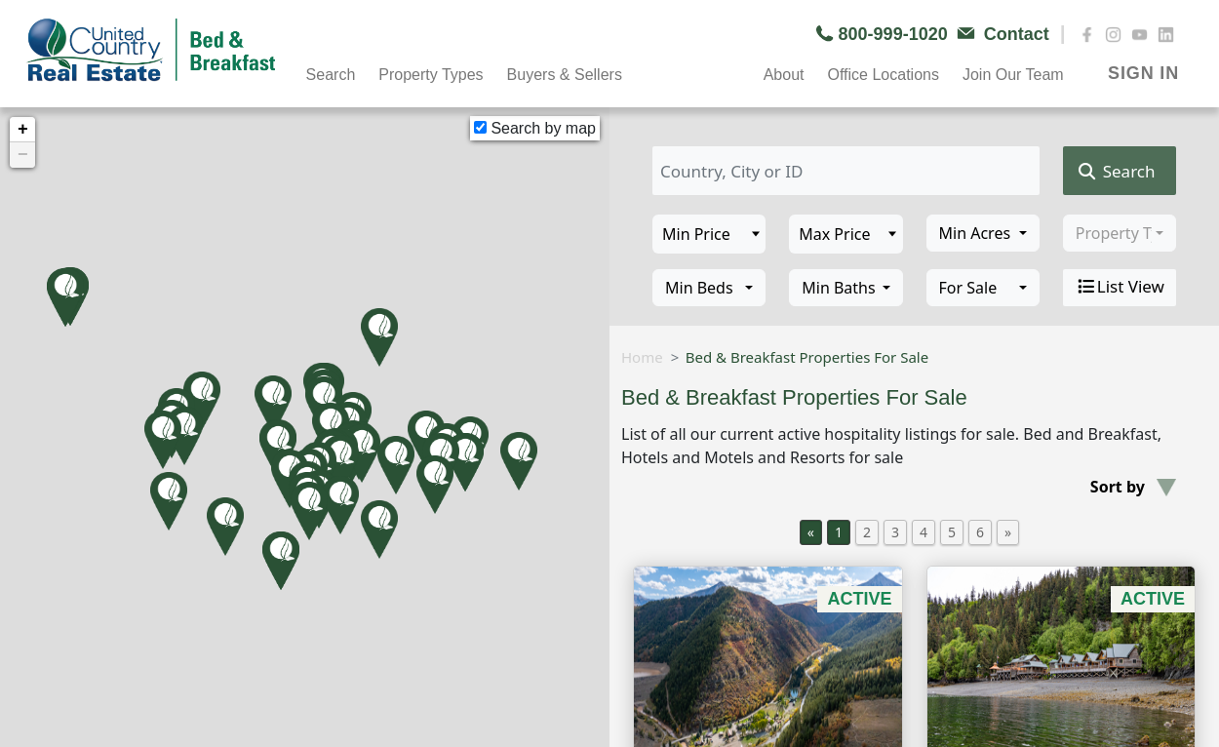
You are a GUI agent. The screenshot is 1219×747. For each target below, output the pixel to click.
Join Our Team (1013, 74)
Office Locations (882, 74)
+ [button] (23, 129)
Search (331, 74)
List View (1119, 286)
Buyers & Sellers (564, 74)
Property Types (430, 74)
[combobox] (983, 233)
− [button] (23, 155)
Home (642, 357)
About (784, 74)
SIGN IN (1143, 73)
